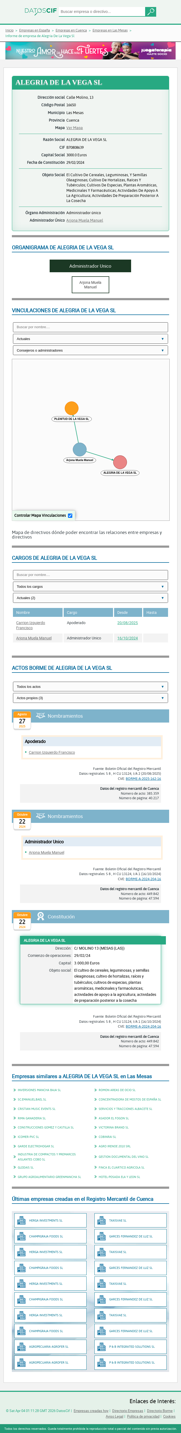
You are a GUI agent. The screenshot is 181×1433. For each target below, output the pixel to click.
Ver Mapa (74, 127)
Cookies (169, 1416)
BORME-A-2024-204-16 (143, 879)
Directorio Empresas (127, 1410)
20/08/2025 (127, 622)
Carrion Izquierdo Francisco (30, 625)
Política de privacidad (143, 1416)
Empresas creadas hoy (91, 1410)
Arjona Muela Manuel (84, 220)
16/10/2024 (127, 638)
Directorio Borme (160, 1410)
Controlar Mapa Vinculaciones (40, 515)
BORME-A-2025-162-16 (143, 778)
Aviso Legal (114, 1416)
